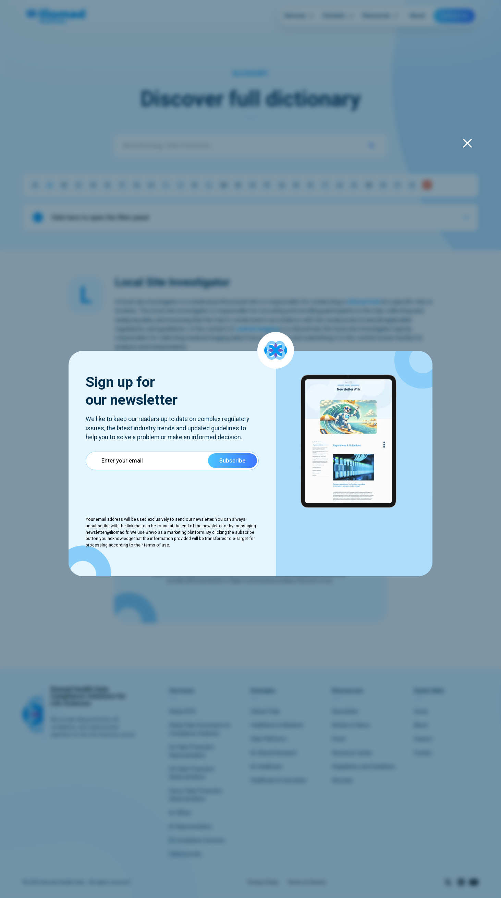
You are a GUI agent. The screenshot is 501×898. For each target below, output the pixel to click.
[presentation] (138, 489)
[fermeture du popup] (467, 143)
